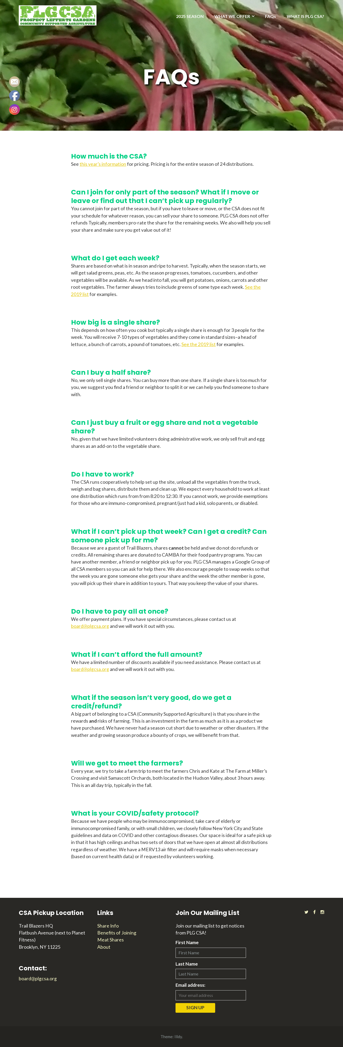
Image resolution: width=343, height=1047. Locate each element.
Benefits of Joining (116, 933)
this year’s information (103, 164)
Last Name (187, 964)
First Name (187, 942)
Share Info (108, 926)
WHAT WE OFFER (232, 16)
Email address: (190, 985)
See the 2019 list (198, 344)
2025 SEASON (190, 16)
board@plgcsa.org (90, 626)
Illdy (178, 1036)
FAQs (270, 16)
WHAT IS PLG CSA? (305, 16)
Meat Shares (110, 940)
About (103, 947)
